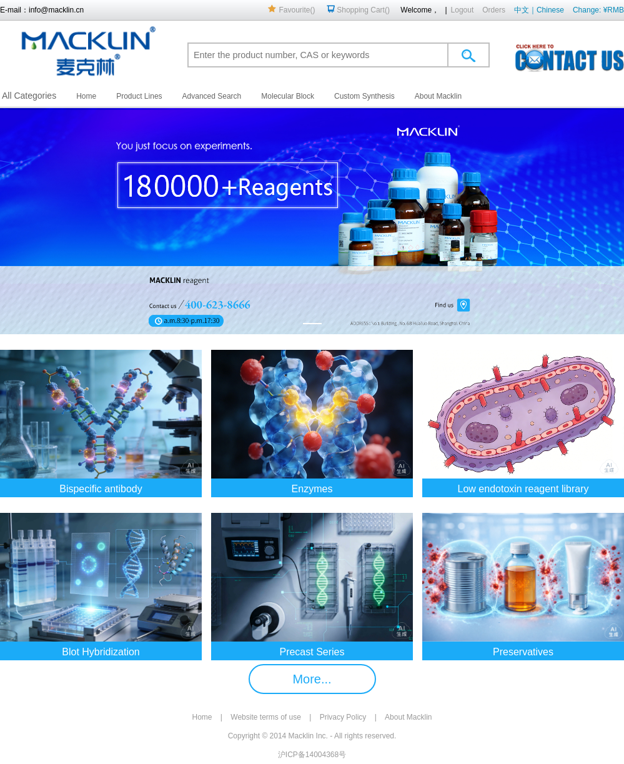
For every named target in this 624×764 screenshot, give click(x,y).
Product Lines (139, 96)
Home (86, 96)
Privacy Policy (343, 717)
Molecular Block (287, 96)
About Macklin (438, 96)
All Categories (29, 96)
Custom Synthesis (364, 96)
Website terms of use (265, 717)
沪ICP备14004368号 (312, 754)
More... (311, 679)
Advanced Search (212, 96)
